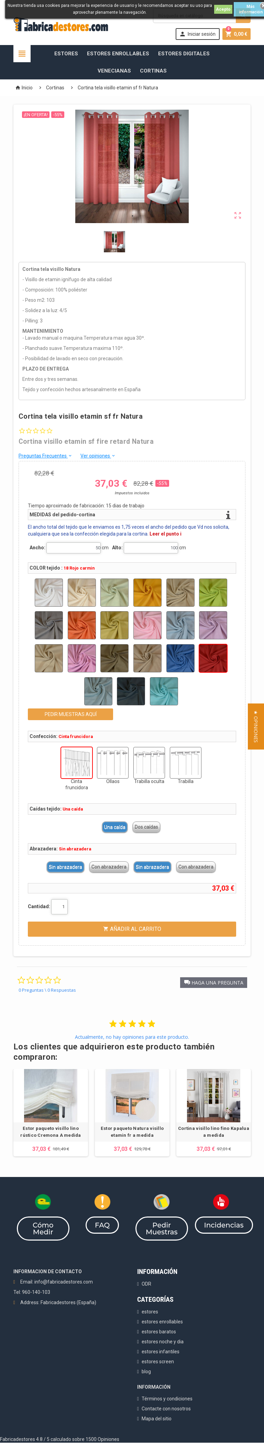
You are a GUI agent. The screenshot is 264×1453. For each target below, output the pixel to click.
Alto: (117, 547)
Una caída (114, 827)
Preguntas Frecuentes (46, 456)
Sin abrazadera (65, 867)
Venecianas (114, 71)
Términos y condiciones (167, 1398)
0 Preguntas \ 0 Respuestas (47, 990)
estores (150, 1311)
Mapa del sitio (157, 1418)
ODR (146, 1284)
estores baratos (159, 1331)
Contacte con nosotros (166, 1408)
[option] (50, 1112)
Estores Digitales (184, 54)
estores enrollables (162, 1321)
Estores (66, 54)
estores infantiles (160, 1351)
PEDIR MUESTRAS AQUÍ (71, 714)
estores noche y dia (163, 1341)
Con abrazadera (108, 867)
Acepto (223, 9)
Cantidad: (39, 906)
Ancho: (37, 547)
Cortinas (153, 71)
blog (146, 1371)
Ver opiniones (98, 456)
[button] (213, 982)
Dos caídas (146, 827)
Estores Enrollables (118, 54)
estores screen (158, 1361)
